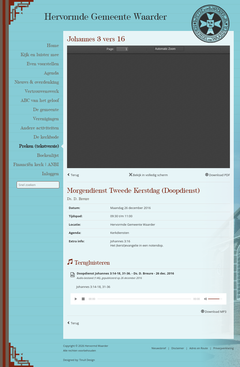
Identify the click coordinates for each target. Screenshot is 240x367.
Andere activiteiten (40, 128)
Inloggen (50, 173)
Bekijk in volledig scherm (148, 175)
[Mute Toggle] (205, 298)
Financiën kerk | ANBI (36, 164)
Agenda (51, 73)
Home (53, 45)
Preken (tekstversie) (39, 146)
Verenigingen (46, 118)
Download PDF (217, 175)
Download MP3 (213, 311)
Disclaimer (177, 348)
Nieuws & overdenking (37, 82)
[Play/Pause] (76, 298)
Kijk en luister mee (40, 54)
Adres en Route (198, 348)
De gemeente (46, 109)
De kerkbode (46, 137)
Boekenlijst (48, 155)
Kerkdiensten (119, 233)
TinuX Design (87, 360)
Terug (73, 175)
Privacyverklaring (223, 348)
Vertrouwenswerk (42, 91)
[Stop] (83, 298)
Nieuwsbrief (158, 348)
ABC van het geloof (40, 100)
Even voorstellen (43, 64)
